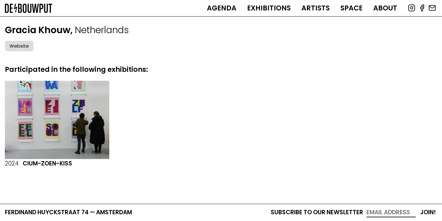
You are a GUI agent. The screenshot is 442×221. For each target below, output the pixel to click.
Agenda (221, 8)
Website (19, 46)
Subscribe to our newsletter (317, 212)
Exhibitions (269, 8)
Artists (315, 8)
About (385, 8)
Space (351, 8)
